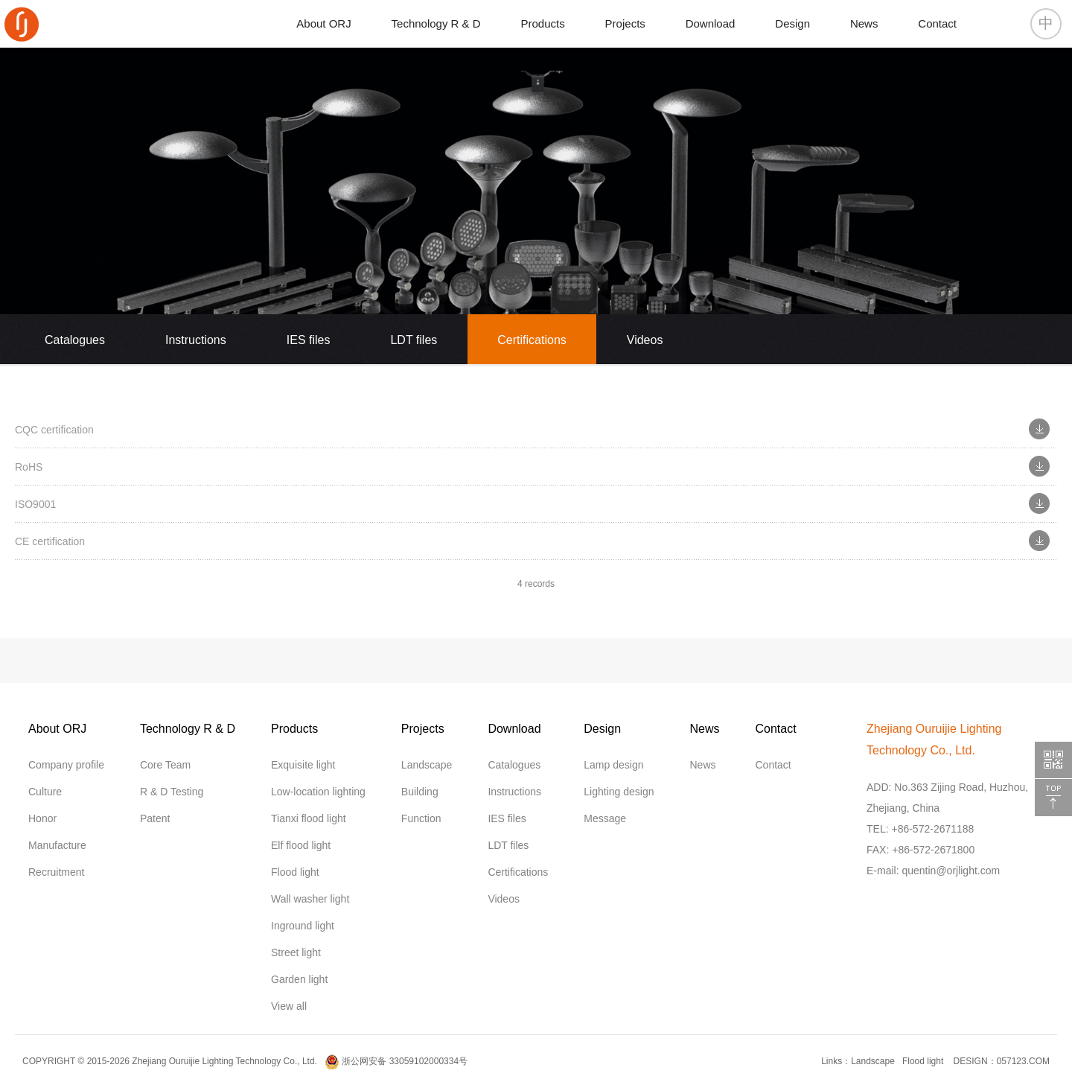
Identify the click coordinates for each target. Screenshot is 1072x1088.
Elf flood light (301, 845)
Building (419, 792)
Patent (155, 818)
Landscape (427, 765)
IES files (309, 340)
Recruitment (56, 872)
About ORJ (323, 23)
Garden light (299, 979)
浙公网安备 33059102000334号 (396, 1061)
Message (605, 818)
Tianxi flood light (308, 818)
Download (711, 23)
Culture (45, 792)
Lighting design (619, 792)
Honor (42, 818)
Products (543, 23)
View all (289, 1006)
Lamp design (613, 765)
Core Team (165, 765)
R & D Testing (171, 792)
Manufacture (57, 845)
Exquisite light (303, 765)
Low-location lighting (318, 792)
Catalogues (75, 340)
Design (792, 23)
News (864, 23)
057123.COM (1023, 1061)
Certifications (531, 340)
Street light (296, 952)
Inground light (302, 926)
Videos (645, 340)
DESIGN (969, 1061)
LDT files (413, 340)
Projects (625, 23)
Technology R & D (436, 23)
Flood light (295, 872)
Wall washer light (310, 899)
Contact (937, 23)
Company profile (66, 765)
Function (421, 818)
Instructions (195, 340)
